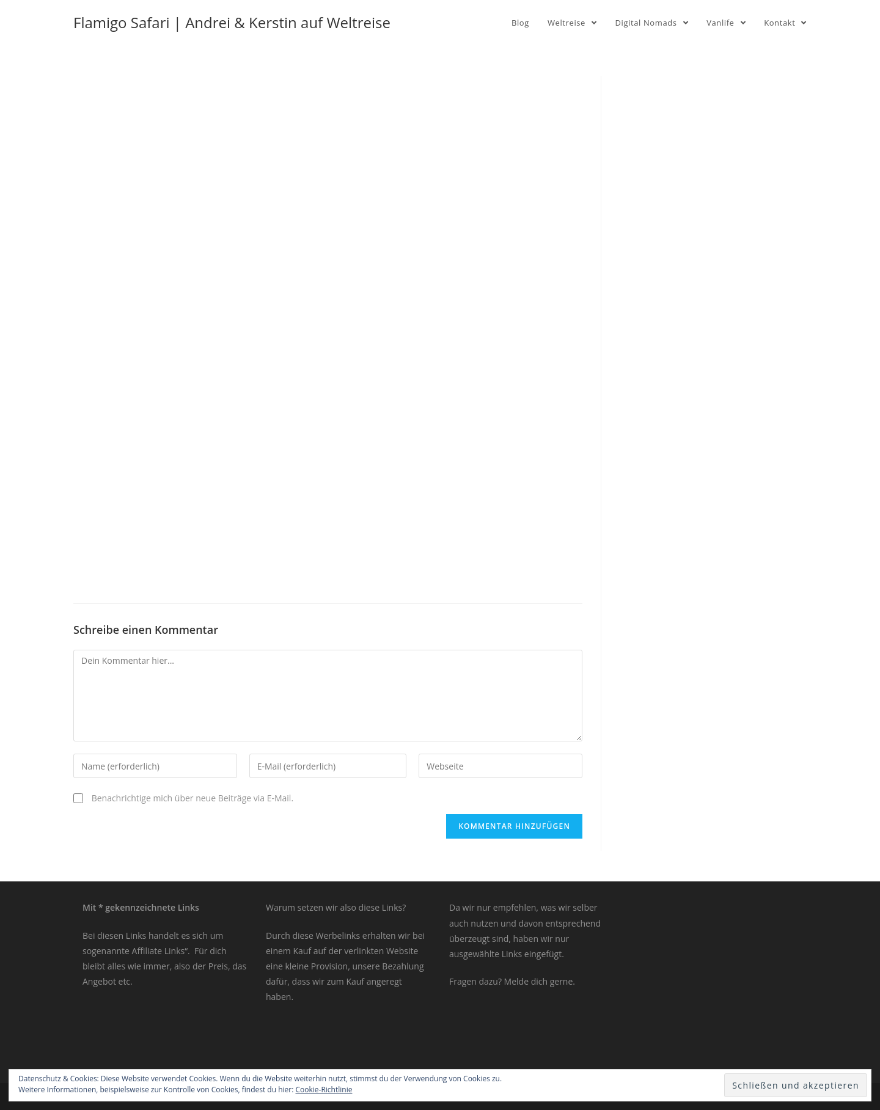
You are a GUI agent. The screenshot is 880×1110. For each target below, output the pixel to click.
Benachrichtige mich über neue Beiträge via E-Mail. (192, 798)
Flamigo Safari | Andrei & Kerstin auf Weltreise (232, 22)
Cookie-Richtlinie (324, 1089)
